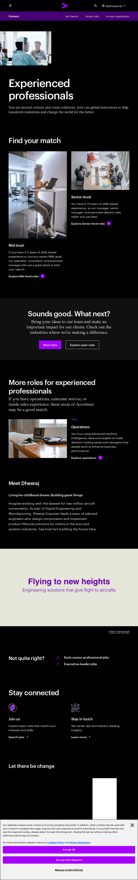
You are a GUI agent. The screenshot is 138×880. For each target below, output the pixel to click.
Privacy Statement (79, 842)
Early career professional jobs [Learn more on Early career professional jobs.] (86, 657)
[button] (50, 345)
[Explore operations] (86, 457)
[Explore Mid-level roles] (26, 276)
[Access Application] (118, 16)
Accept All (69, 849)
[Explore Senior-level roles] (91, 223)
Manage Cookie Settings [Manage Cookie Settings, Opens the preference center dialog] (69, 870)
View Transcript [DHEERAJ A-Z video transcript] (119, 631)
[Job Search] (72, 16)
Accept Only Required (69, 860)
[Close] (132, 825)
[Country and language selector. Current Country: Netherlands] (114, 5)
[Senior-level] (100, 170)
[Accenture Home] (65, 5)
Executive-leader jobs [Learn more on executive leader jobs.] (80, 663)
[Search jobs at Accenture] (19, 737)
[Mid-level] (38, 195)
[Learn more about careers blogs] (81, 737)
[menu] (10, 5)
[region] (69, 849)
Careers (14, 16)
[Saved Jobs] (92, 16)
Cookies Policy (55, 842)
